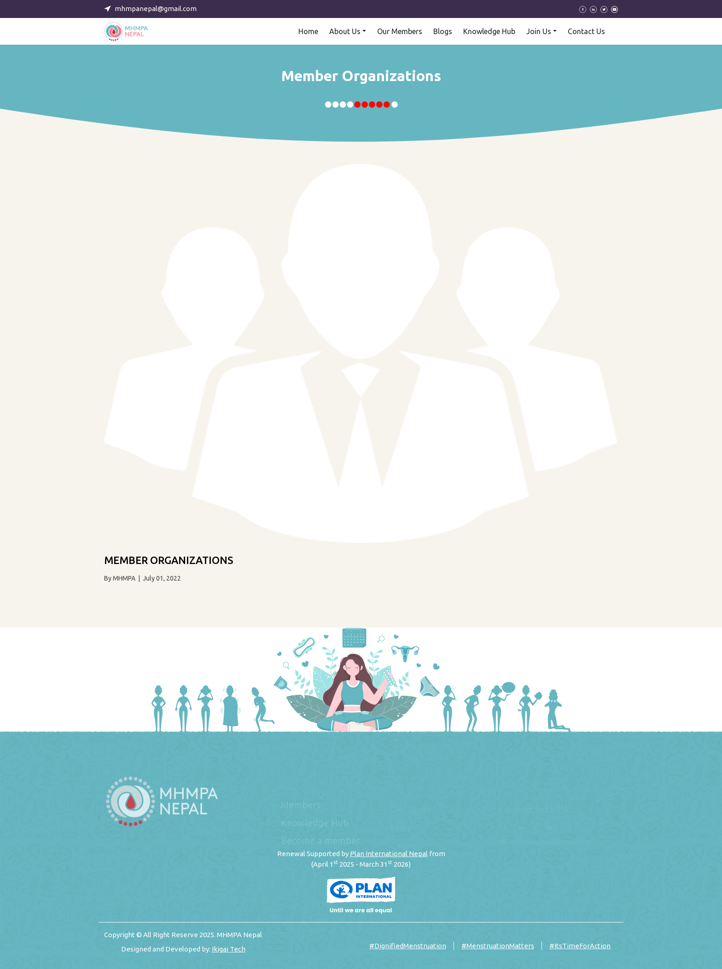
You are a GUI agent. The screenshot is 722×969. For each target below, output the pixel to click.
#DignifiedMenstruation (407, 946)
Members (300, 809)
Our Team (411, 809)
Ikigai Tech (228, 949)
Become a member (320, 845)
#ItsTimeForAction (580, 946)
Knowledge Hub (315, 827)
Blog (400, 827)
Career (404, 845)
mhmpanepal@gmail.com (550, 842)
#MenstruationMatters (497, 946)
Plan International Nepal (389, 853)
